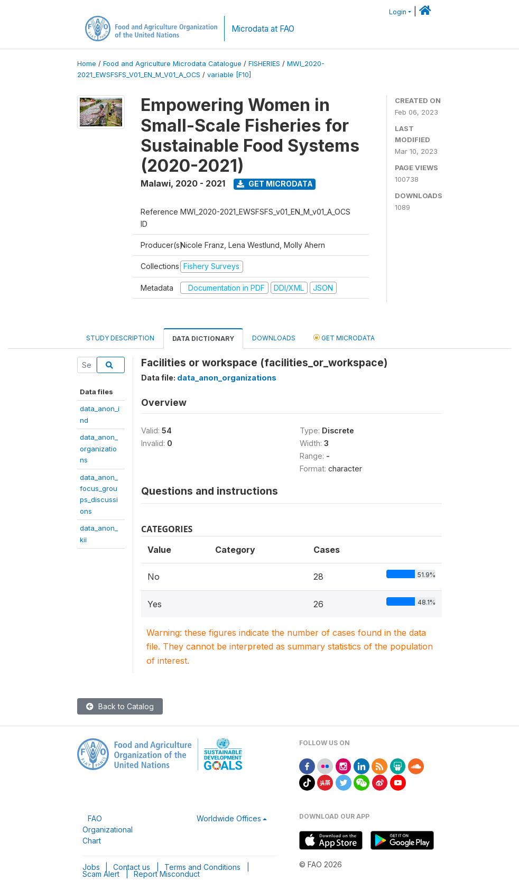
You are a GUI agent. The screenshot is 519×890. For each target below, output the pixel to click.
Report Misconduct (167, 873)
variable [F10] (229, 75)
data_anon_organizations (99, 448)
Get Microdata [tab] (344, 337)
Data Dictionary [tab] (203, 338)
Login (397, 12)
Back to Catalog (120, 706)
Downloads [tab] (273, 338)
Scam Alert (100, 873)
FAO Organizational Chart (107, 829)
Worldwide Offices (229, 818)
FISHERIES (264, 64)
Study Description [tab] (120, 338)
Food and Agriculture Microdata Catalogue (172, 64)
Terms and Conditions (202, 867)
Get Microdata (275, 183)
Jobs (91, 867)
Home (86, 64)
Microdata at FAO (262, 29)
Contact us (131, 867)
